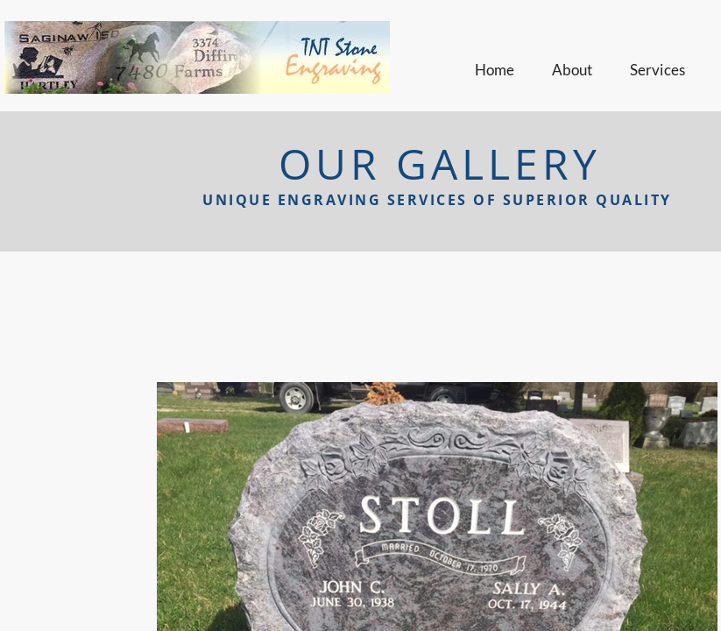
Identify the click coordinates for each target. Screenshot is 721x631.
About (572, 69)
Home (495, 69)
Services (658, 69)
